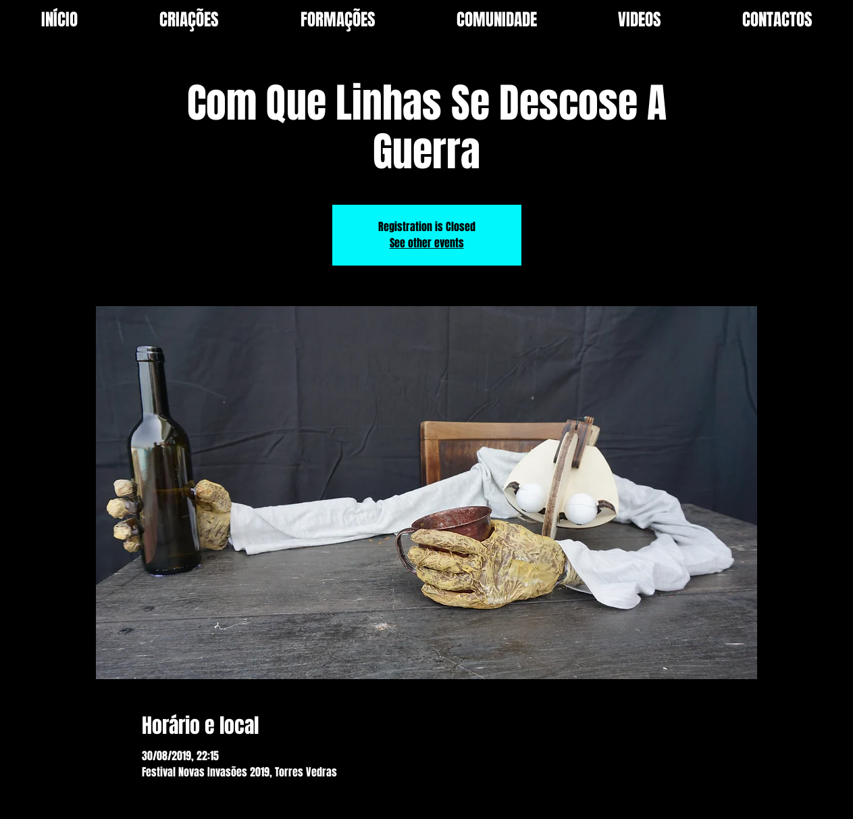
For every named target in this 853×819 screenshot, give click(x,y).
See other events (427, 243)
